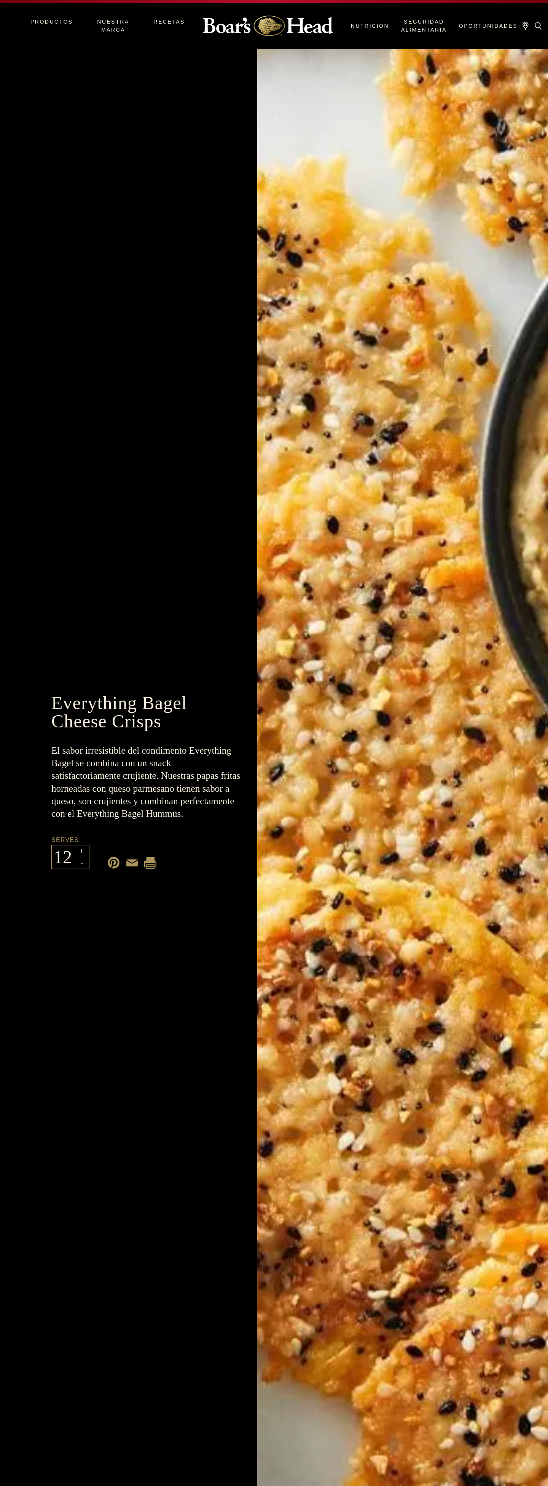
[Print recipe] (150, 863)
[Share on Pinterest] (114, 863)
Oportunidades (488, 26)
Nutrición (370, 26)
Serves (65, 840)
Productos (51, 22)
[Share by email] (132, 863)
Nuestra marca (113, 26)
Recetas (169, 22)
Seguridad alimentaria (424, 26)
